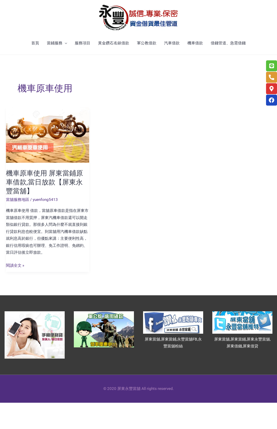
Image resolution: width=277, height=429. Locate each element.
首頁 (35, 43)
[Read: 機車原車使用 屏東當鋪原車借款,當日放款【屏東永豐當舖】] (47, 135)
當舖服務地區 (17, 199)
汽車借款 (172, 43)
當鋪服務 (54, 43)
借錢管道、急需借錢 (228, 43)
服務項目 (82, 43)
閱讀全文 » (15, 265)
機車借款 (195, 43)
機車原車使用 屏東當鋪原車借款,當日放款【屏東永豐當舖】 (44, 182)
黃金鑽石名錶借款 (113, 43)
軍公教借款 (146, 43)
